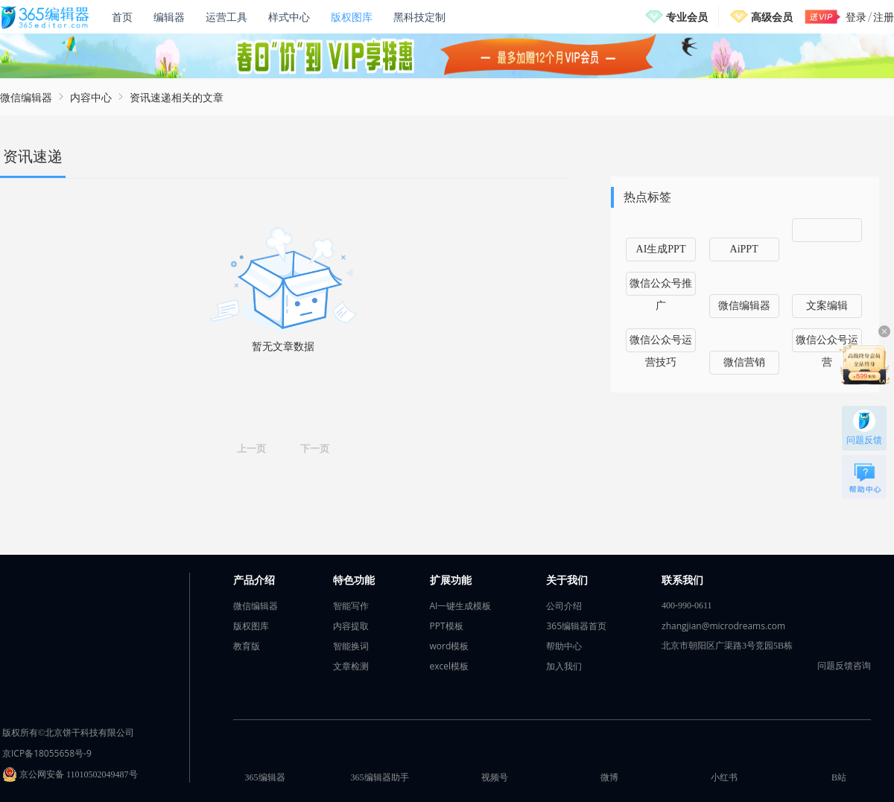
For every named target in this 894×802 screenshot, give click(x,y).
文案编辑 (827, 305)
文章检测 (351, 666)
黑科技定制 (419, 17)
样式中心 (289, 17)
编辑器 (169, 17)
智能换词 (351, 646)
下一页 (314, 448)
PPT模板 (446, 626)
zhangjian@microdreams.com (723, 626)
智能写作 (351, 605)
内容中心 (91, 97)
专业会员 (687, 17)
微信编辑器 (26, 97)
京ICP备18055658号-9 (47, 753)
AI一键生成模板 (461, 605)
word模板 (449, 646)
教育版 (246, 646)
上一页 (251, 448)
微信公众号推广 (661, 287)
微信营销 (744, 362)
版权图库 (351, 17)
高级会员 (772, 17)
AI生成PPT (661, 249)
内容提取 (351, 626)
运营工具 (226, 17)
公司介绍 (564, 605)
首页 (122, 17)
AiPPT (744, 249)
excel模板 (449, 666)
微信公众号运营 (827, 343)
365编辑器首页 (576, 626)
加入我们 (564, 666)
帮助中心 (564, 646)
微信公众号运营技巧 (661, 343)
